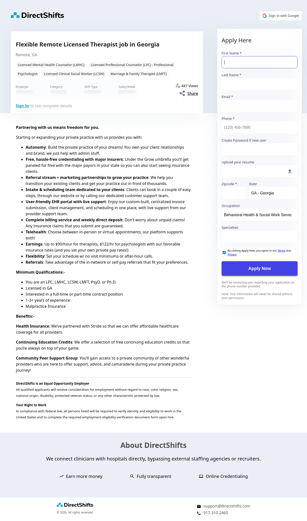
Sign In (22, 105)
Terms (281, 250)
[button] (280, 16)
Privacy (232, 254)
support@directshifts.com (226, 506)
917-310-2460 (215, 512)
